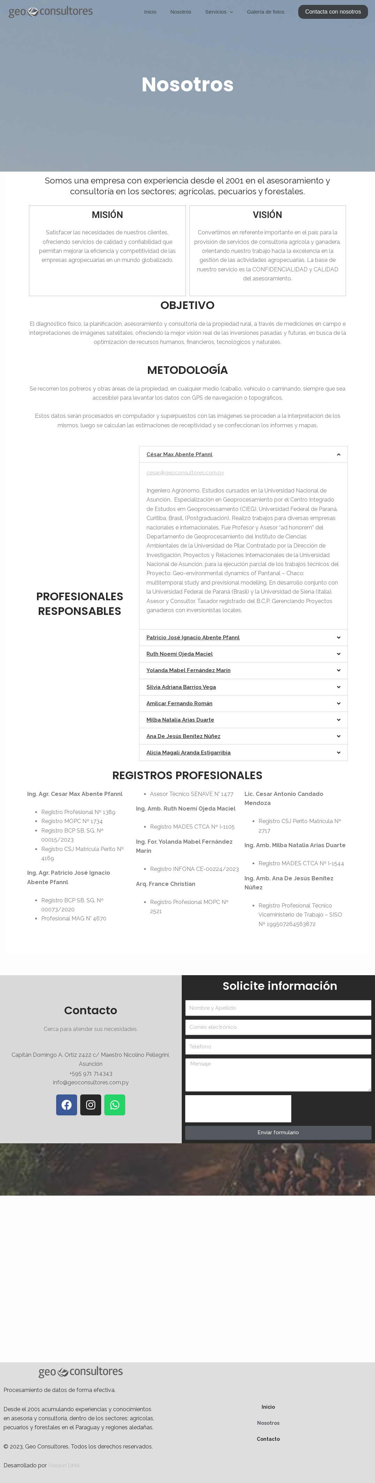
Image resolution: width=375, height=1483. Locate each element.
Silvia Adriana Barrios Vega (183, 686)
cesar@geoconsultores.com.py (186, 472)
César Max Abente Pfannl (181, 454)
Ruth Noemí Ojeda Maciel (181, 653)
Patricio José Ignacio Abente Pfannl (195, 637)
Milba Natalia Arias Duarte (182, 719)
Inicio (162, 12)
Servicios (224, 12)
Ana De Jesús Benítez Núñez (186, 735)
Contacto (268, 1438)
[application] (235, 12)
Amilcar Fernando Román (181, 703)
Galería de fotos (267, 12)
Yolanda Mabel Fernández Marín (190, 670)
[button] (333, 12)
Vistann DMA (65, 1465)
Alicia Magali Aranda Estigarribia (191, 752)
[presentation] (238, 1108)
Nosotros (189, 12)
